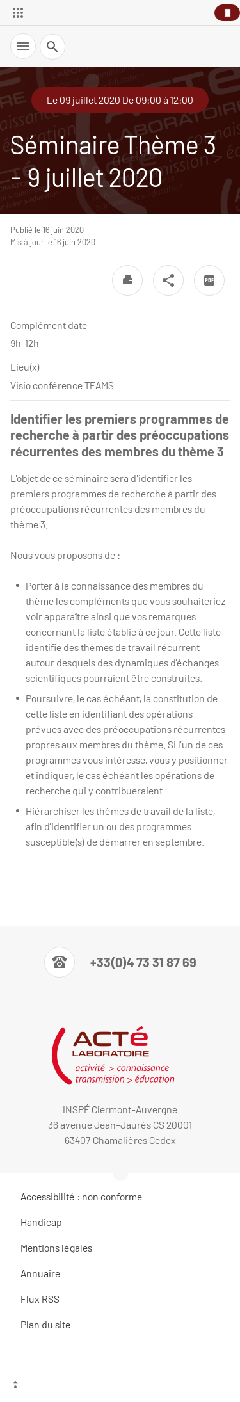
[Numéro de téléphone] (120, 962)
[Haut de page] (120, 1386)
